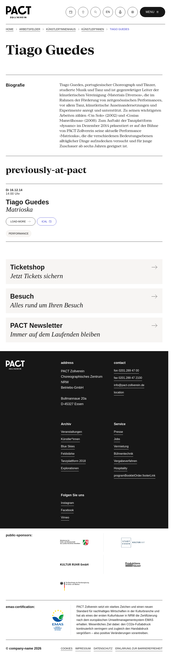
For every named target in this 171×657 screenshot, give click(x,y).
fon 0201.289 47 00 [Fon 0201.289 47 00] (126, 370)
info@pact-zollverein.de (129, 385)
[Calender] (71, 12)
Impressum (83, 648)
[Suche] (95, 12)
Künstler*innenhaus (61, 29)
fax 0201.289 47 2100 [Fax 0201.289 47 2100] (128, 377)
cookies (66, 648)
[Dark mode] (133, 12)
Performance (19, 233)
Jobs (117, 439)
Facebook (67, 510)
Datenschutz (103, 648)
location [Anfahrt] (119, 392)
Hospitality (120, 468)
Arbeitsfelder (29, 29)
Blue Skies (68, 446)
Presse (118, 431)
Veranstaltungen (71, 431)
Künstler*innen (92, 29)
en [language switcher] (108, 11)
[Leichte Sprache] (120, 12)
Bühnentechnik (123, 453)
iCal (47, 221)
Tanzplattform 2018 (73, 460)
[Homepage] (18, 12)
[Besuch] (83, 12)
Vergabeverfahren (125, 460)
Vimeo (65, 517)
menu (152, 12)
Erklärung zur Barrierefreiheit (138, 648)
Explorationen (70, 468)
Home (9, 29)
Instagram (67, 502)
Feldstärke (68, 453)
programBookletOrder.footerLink (134, 475)
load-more (20, 221)
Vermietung (121, 446)
